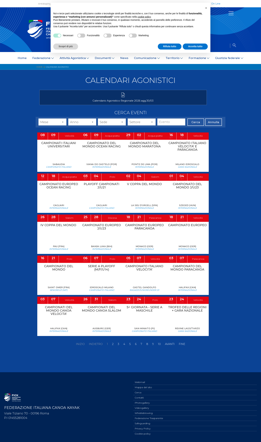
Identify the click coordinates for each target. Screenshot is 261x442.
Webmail (140, 378)
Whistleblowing (144, 411)
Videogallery (142, 406)
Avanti (170, 359)
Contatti (139, 395)
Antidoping (44, 3)
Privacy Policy (142, 428)
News (124, 58)
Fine (182, 359)
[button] (206, 8)
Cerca (195, 127)
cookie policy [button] (144, 16)
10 (159, 359)
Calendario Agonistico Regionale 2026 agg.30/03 (68, 104)
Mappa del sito (143, 384)
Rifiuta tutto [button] (169, 46)
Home (22, 58)
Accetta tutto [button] (195, 46)
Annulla (213, 127)
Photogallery (142, 400)
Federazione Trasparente (149, 417)
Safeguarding (142, 422)
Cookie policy (142, 433)
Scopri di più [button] (66, 46)
